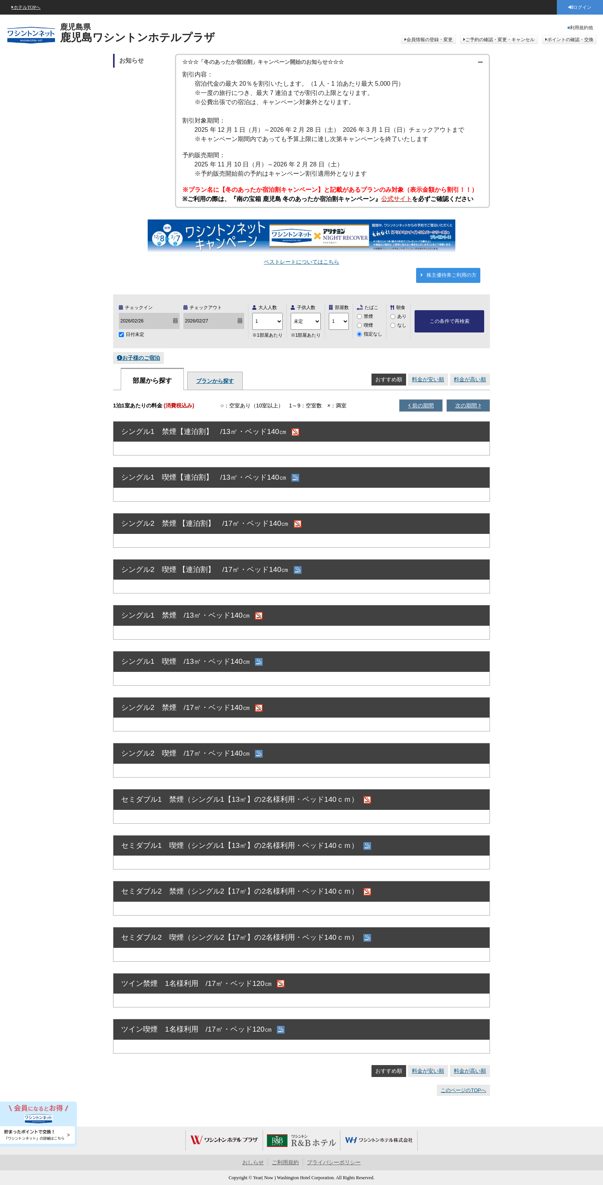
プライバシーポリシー (334, 1162)
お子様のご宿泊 (141, 358)
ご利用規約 (285, 1162)
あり (401, 316)
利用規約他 (581, 27)
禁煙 (368, 316)
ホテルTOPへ (26, 7)
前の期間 (422, 405)
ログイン (582, 7)
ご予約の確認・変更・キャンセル (500, 39)
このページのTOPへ (463, 1090)
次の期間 (466, 405)
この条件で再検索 (450, 321)
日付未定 (135, 334)
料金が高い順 (470, 379)
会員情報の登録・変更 (429, 39)
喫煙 (368, 325)
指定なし (373, 334)
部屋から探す (152, 380)
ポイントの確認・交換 (570, 39)
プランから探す (215, 381)
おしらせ (253, 1162)
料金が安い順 (428, 379)
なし (401, 325)
